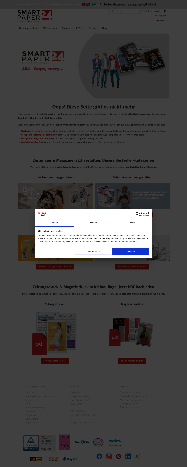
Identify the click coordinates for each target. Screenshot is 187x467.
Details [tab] (93, 223)
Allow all (131, 251)
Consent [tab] (55, 223)
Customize (93, 251)
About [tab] (132, 223)
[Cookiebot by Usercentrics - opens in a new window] (137, 214)
